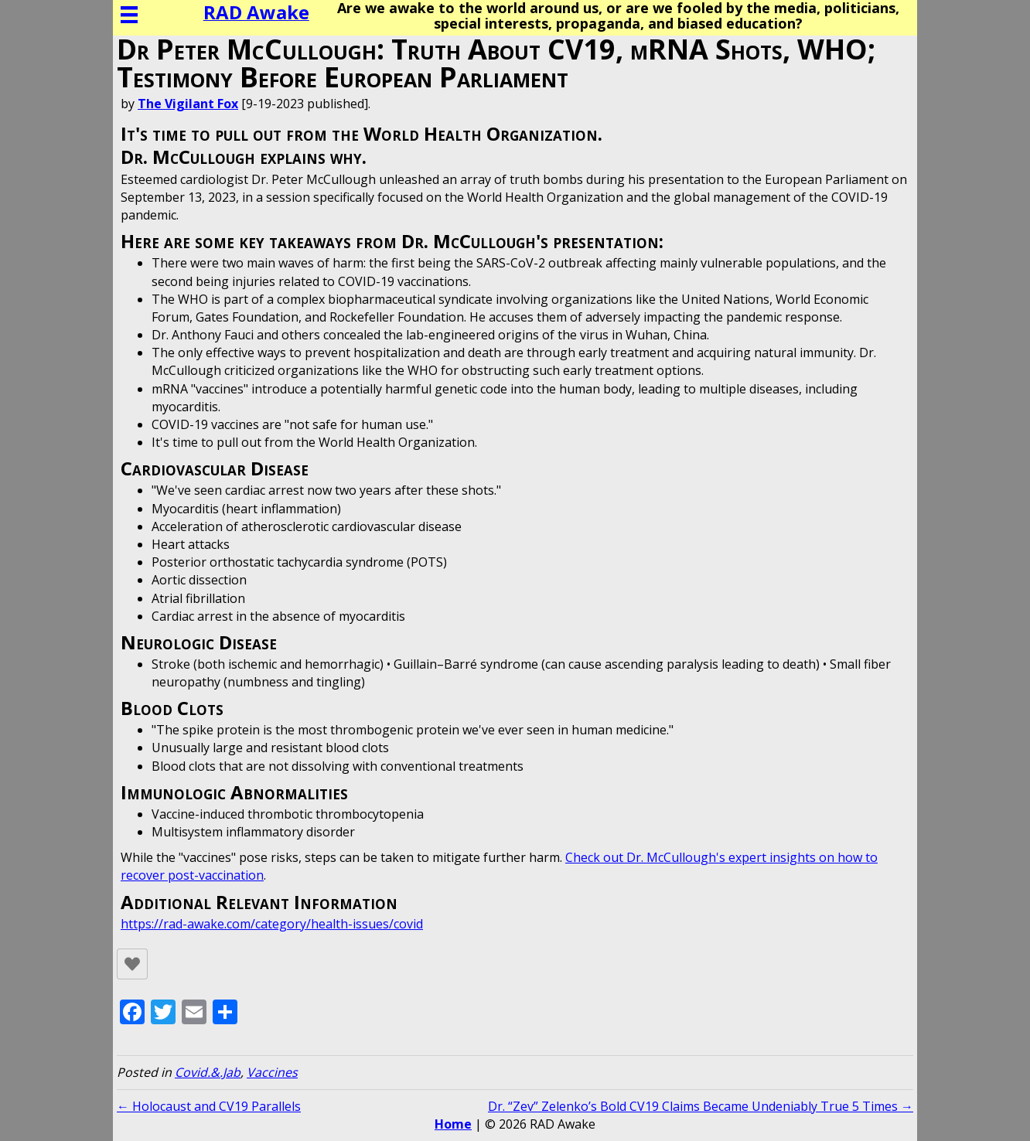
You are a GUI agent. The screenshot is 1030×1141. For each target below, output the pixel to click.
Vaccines (272, 1072)
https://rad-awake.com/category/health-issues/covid (272, 923)
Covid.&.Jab (207, 1072)
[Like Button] (132, 964)
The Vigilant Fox (188, 103)
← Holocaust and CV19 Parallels (209, 1106)
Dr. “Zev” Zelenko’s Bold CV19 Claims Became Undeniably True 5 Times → (700, 1106)
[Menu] (129, 14)
